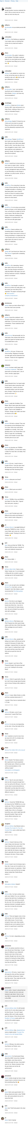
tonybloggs (8, 103)
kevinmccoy (8, 303)
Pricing (12, 1)
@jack (11, 569)
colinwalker (8, 8)
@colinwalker (8, 27)
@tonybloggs (8, 121)
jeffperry (7, 25)
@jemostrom (8, 972)
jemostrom (8, 945)
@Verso (7, 489)
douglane (7, 823)
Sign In (2, 1)
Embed (15, 20)
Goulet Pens (8, 587)
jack (6, 543)
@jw (6, 545)
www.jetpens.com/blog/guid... (12, 770)
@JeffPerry (8, 39)
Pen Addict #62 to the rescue (17, 750)
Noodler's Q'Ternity (10, 1018)
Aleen (6, 53)
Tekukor (9, 253)
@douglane (8, 884)
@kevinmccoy (8, 335)
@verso (11, 527)
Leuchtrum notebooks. (11, 369)
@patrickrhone (21, 1030)
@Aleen (7, 73)
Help (17, 1)
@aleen (14, 93)
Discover (7, 1)
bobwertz (7, 365)
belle (6, 137)
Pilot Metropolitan (18, 591)
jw (5, 525)
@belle (19, 105)
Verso (6, 477)
